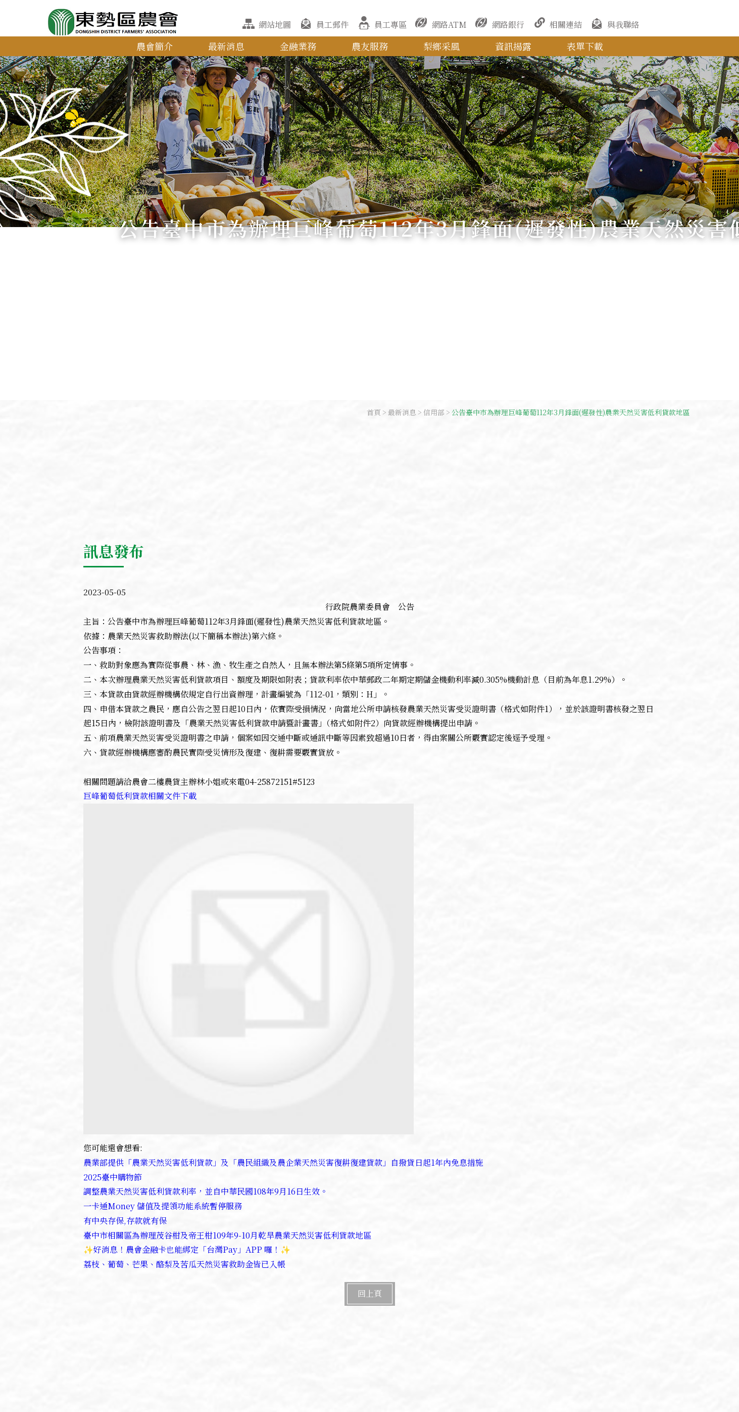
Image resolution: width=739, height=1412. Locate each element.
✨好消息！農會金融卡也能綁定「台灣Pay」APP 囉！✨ (186, 1249)
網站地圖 (275, 24)
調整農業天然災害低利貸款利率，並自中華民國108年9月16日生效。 (205, 1191)
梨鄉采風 (441, 46)
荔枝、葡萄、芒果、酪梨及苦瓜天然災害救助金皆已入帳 (184, 1264)
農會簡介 (154, 46)
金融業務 (298, 46)
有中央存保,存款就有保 (125, 1220)
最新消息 (226, 46)
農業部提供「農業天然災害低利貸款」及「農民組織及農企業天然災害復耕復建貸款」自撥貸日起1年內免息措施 (283, 1162)
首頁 (374, 412)
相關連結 (566, 24)
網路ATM (449, 24)
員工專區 (390, 24)
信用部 (434, 412)
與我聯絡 (623, 24)
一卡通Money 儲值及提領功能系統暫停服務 (162, 1206)
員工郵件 (332, 24)
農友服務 (370, 46)
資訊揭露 (513, 46)
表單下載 (585, 46)
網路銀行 (508, 24)
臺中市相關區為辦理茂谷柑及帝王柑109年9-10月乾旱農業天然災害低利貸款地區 (227, 1235)
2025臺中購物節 (112, 1177)
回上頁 (370, 1293)
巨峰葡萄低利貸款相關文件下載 (139, 796)
